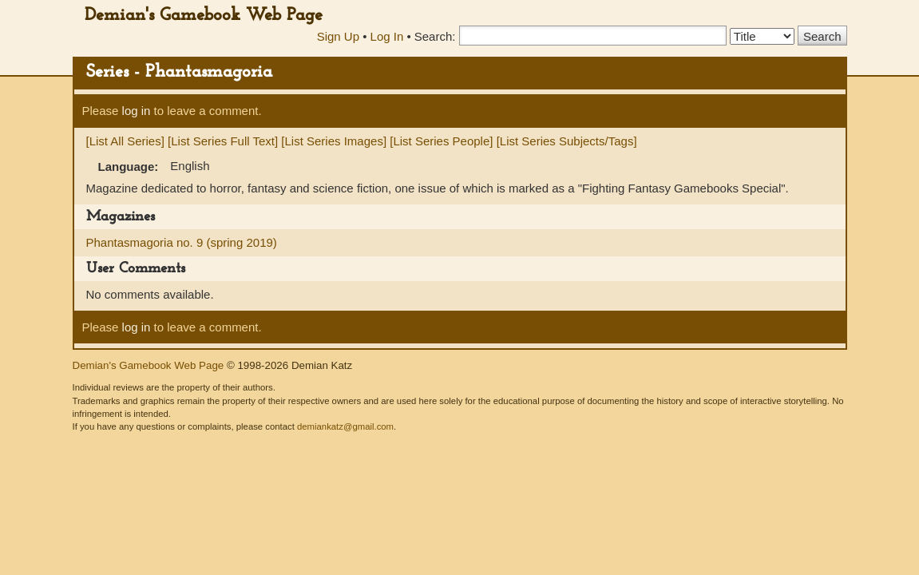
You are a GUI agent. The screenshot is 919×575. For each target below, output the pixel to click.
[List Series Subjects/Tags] (567, 141)
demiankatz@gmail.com (345, 426)
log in (136, 110)
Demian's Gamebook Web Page (204, 15)
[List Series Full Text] (223, 141)
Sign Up (338, 36)
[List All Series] (125, 141)
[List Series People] (441, 141)
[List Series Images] (333, 141)
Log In (387, 36)
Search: (435, 36)
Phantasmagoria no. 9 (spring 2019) (181, 242)
